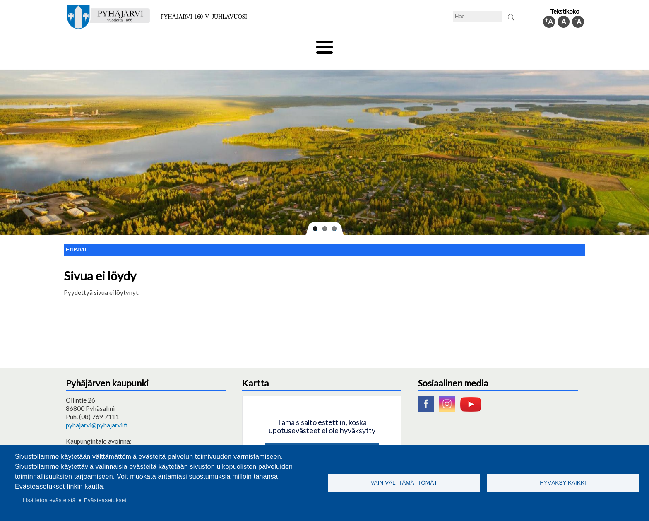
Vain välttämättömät (403, 483)
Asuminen (142, 44)
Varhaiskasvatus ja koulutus (208, 44)
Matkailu (369, 44)
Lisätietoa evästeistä (49, 500)
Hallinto (465, 44)
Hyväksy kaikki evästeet (321, 439)
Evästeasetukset (105, 500)
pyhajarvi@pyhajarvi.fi (96, 411)
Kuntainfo (506, 44)
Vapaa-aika (278, 44)
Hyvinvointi (325, 44)
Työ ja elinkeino (418, 44)
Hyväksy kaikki (563, 483)
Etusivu (76, 235)
